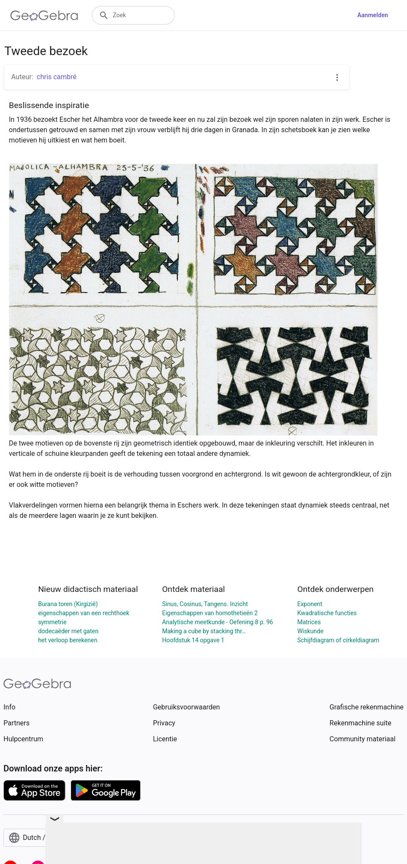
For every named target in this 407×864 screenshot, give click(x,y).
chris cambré (57, 77)
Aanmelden (372, 15)
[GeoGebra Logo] (44, 15)
